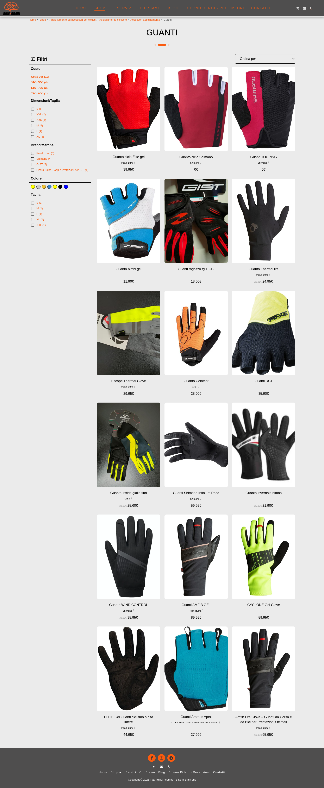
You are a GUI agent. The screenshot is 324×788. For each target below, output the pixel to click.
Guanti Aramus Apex (196, 717)
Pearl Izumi (127, 163)
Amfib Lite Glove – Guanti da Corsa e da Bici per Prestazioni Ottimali (263, 719)
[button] (277, 8)
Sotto (40, 76)
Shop (43, 19)
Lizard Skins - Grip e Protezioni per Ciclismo (195, 722)
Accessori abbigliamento (145, 19)
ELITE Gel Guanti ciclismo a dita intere (128, 719)
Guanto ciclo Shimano (196, 157)
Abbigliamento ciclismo (113, 19)
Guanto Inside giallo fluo (128, 493)
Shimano (195, 163)
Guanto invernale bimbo (263, 493)
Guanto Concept (196, 381)
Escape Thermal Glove (128, 381)
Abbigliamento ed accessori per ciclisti (73, 19)
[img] (128, 109)
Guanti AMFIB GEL (196, 605)
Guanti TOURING (263, 157)
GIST (195, 386)
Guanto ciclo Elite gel (129, 157)
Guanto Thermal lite (264, 269)
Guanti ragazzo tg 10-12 (196, 269)
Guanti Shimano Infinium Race (196, 493)
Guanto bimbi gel (129, 269)
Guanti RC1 (264, 381)
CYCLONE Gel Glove (263, 605)
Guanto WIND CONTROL (128, 605)
